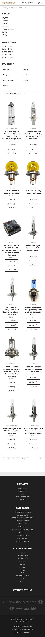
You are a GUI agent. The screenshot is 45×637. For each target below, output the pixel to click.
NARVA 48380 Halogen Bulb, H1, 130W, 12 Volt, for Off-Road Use (11, 311)
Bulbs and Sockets (22, 535)
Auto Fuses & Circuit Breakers (22, 518)
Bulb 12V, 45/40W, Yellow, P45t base (33, 192)
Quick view (11, 145)
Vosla (22, 570)
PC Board (5, 26)
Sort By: (6, 93)
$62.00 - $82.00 (7, 55)
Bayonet (5, 18)
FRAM (22, 579)
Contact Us (22, 488)
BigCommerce (27, 626)
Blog (22, 494)
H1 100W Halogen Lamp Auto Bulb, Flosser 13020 (33, 247)
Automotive (22, 527)
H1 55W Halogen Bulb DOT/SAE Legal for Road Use (12, 430)
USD (32, 3)
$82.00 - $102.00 (8, 58)
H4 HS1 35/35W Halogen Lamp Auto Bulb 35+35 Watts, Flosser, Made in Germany (11, 371)
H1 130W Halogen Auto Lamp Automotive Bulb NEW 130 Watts (33, 430)
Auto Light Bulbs (22, 521)
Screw (4, 32)
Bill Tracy (22, 567)
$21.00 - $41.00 (7, 49)
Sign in (18, 497)
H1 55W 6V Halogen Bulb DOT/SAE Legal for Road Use (33, 369)
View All (22, 582)
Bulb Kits (22, 532)
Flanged (5, 23)
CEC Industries (22, 555)
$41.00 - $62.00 (7, 52)
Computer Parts (22, 538)
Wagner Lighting (22, 576)
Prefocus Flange (8, 29)
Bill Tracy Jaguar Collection (22, 530)
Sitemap (22, 500)
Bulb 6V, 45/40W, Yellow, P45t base (11, 192)
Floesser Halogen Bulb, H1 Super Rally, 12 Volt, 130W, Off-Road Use (33, 135)
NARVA (22, 564)
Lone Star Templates (26, 629)
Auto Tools (22, 524)
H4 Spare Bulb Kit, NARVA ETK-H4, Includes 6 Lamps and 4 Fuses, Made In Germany (11, 250)
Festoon (5, 21)
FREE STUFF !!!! (22, 491)
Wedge (5, 35)
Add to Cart (12, 153)
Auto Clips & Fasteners (22, 512)
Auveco (22, 553)
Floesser (22, 561)
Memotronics (23, 558)
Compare (12, 149)
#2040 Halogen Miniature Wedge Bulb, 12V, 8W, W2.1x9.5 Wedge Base (11, 135)
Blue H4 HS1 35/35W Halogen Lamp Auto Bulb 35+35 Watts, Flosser (33, 311)
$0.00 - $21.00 (7, 46)
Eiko (22, 573)
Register (26, 497)
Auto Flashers (22, 515)
